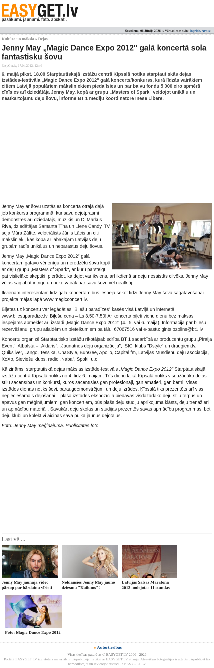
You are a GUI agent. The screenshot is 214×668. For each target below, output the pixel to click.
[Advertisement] (108, 153)
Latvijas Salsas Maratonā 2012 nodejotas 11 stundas (146, 585)
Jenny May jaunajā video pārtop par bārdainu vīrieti (27, 585)
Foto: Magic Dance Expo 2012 (33, 632)
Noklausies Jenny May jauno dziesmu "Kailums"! (88, 585)
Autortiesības (109, 647)
